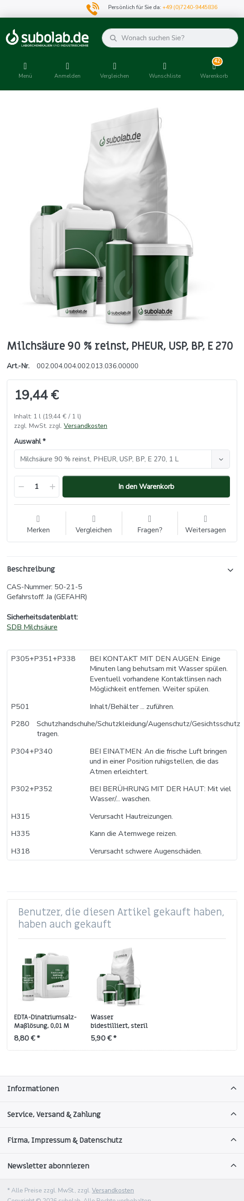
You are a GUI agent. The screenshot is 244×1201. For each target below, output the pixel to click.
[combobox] (122, 459)
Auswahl (27, 441)
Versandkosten (85, 426)
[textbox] (114, 459)
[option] (122, 216)
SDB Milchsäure (32, 627)
